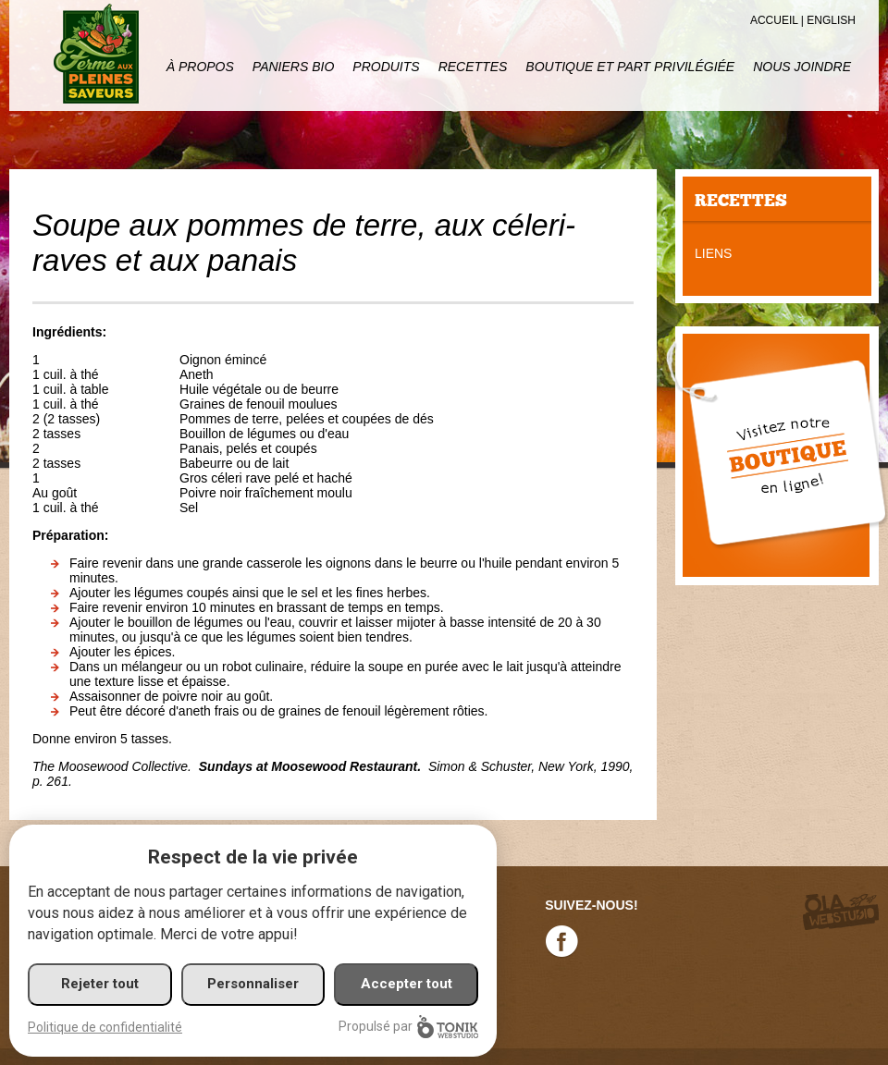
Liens (713, 253)
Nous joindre (802, 66)
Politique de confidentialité (105, 1027)
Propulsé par (408, 1026)
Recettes (473, 66)
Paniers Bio (293, 66)
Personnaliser (253, 983)
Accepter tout (406, 983)
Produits (385, 66)
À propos (200, 66)
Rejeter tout (100, 983)
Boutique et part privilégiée (629, 66)
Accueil (774, 20)
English (831, 20)
